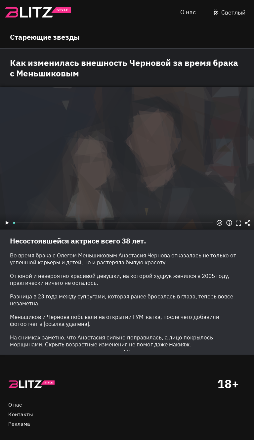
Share (247, 223)
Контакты (20, 414)
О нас (188, 12)
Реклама (19, 423)
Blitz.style (38, 12)
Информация (229, 223)
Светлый (233, 12)
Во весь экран (238, 223)
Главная (31, 384)
